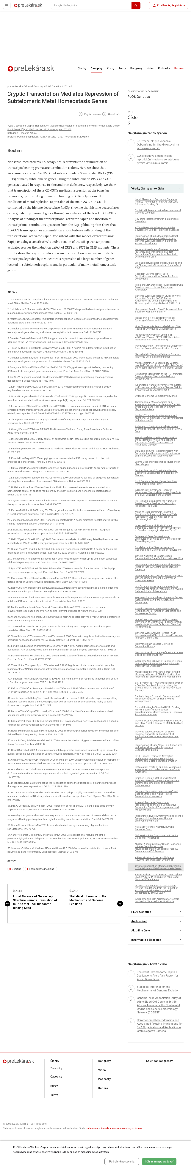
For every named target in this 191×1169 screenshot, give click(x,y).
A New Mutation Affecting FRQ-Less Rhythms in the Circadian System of (154, 858)
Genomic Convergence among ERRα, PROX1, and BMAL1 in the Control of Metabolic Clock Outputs (159, 723)
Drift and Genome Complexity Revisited (156, 395)
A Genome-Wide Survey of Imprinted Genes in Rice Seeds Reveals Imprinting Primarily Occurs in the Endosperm (158, 663)
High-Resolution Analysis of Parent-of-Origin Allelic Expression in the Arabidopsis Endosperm (159, 600)
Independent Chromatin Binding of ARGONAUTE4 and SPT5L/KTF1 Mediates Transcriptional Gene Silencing (157, 337)
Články (82, 68)
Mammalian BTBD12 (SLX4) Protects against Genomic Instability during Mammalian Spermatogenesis (159, 578)
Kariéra (179, 68)
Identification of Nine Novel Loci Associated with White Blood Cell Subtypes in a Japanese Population (158, 747)
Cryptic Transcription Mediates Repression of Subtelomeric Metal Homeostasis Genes (158, 867)
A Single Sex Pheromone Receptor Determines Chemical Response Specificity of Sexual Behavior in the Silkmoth (158, 492)
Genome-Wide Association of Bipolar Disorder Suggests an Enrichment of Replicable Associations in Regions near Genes (157, 735)
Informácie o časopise (146, 939)
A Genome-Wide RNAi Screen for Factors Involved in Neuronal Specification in (157, 900)
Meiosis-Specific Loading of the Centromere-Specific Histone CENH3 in (159, 653)
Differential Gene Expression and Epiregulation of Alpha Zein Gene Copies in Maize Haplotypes (158, 539)
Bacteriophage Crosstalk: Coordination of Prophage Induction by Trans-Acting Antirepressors (157, 698)
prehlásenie (92, 1128)
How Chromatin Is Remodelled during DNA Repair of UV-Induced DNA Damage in (158, 327)
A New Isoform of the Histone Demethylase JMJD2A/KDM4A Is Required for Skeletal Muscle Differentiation (158, 877)
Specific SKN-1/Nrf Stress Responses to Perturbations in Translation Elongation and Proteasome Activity (158, 611)
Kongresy (136, 68)
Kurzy (110, 68)
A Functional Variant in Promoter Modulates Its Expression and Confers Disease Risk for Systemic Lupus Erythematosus (158, 387)
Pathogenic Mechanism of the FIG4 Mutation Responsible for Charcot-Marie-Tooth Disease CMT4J (159, 376)
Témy (122, 68)
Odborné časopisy (33, 86)
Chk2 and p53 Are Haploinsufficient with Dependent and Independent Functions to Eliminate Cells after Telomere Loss (157, 453)
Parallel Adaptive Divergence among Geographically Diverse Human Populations (158, 548)
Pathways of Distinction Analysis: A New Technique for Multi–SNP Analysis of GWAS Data (158, 429)
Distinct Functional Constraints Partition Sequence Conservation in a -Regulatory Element (156, 473)
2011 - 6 (67, 86)
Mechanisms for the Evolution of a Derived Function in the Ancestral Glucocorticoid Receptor (158, 567)
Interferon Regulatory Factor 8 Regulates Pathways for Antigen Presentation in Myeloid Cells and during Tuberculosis (159, 589)
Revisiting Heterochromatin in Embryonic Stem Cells (157, 220)
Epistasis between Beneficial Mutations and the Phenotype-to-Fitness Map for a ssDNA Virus (158, 265)
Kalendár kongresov (159, 1061)
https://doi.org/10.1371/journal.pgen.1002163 (64, 136)
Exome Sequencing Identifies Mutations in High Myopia (157, 463)
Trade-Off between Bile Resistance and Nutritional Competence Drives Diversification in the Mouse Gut (159, 418)
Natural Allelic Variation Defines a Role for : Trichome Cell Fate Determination (158, 355)
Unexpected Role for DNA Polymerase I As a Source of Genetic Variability (158, 310)
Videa (150, 68)
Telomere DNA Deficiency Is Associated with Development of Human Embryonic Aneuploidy (159, 287)
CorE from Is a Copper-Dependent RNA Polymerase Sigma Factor (156, 482)
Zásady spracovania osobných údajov (121, 1128)
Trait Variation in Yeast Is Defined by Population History (154, 645)
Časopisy (96, 68)
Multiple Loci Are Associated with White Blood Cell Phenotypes (156, 836)
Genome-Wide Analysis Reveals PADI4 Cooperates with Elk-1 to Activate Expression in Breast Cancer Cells (159, 635)
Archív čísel (139, 921)
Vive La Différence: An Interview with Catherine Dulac (154, 828)
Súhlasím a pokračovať (159, 1161)
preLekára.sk (21, 7)
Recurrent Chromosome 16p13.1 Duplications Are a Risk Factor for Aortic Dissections (156, 276)
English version (89, 114)
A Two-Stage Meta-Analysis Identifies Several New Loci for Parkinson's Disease (157, 228)
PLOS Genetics (53, 86)
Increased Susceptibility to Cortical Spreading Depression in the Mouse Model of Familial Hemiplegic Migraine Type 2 (158, 528)
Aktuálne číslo (140, 930)
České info (111, 114)
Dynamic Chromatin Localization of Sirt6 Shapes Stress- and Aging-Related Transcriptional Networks (156, 794)
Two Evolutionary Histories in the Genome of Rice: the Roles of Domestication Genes (159, 347)
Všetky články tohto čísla (147, 188)
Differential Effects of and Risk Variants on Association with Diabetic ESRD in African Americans (158, 769)
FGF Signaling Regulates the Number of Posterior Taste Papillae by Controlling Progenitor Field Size (156, 503)
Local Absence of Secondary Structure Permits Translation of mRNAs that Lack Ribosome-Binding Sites (35, 902)
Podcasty (164, 68)
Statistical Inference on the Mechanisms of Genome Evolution (87, 900)
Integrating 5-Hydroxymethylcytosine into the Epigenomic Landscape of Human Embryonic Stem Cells (159, 818)
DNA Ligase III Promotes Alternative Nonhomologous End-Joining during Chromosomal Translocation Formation (156, 758)
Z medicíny (56, 1068)
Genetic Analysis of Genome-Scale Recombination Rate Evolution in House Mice (159, 557)
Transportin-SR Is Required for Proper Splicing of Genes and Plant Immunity (155, 319)
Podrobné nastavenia (121, 1161)
